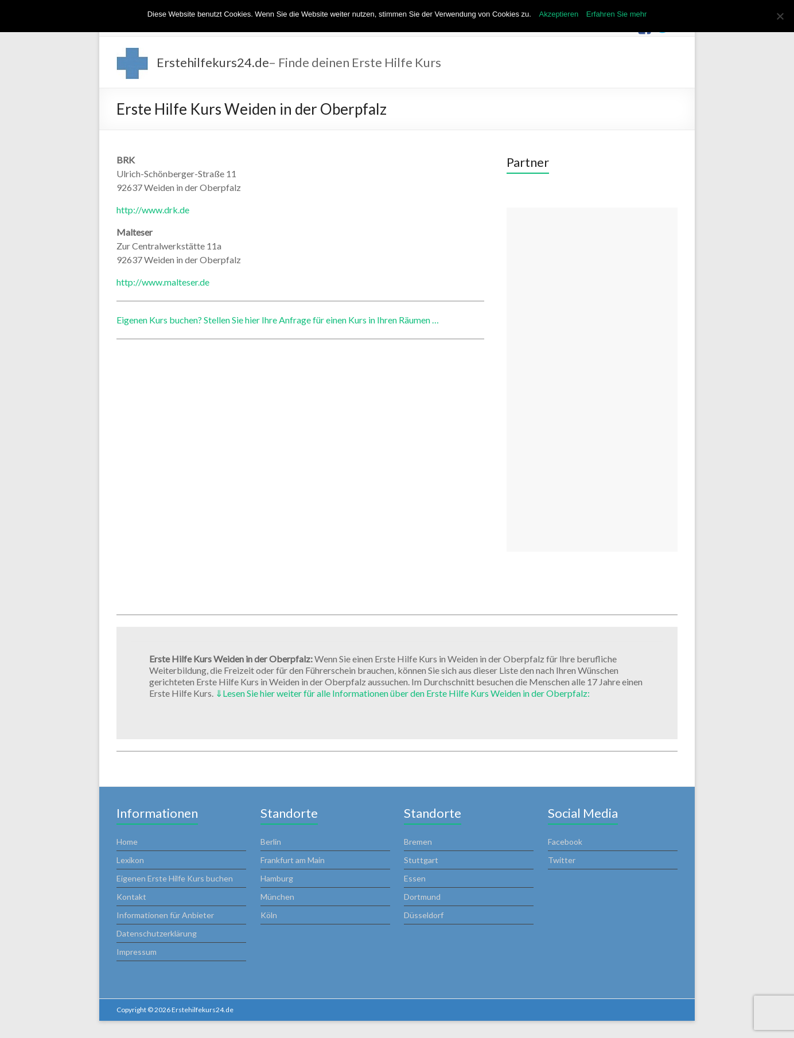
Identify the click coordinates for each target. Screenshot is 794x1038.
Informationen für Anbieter (165, 915)
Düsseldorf (423, 915)
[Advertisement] (592, 380)
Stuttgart (421, 860)
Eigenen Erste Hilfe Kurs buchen (174, 878)
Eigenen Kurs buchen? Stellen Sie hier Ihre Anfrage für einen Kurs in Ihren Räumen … (277, 319)
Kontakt (131, 897)
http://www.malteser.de (162, 281)
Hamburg (276, 878)
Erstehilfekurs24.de (213, 62)
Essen (415, 878)
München (277, 897)
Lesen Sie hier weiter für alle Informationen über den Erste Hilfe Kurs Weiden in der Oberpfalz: (402, 693)
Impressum (136, 952)
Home (127, 841)
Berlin (270, 841)
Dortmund (422, 897)
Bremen (418, 841)
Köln (268, 915)
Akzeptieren (558, 14)
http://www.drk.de (152, 209)
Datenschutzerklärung (156, 933)
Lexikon (130, 860)
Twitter (561, 860)
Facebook (565, 841)
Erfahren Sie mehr (616, 14)
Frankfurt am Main (292, 860)
